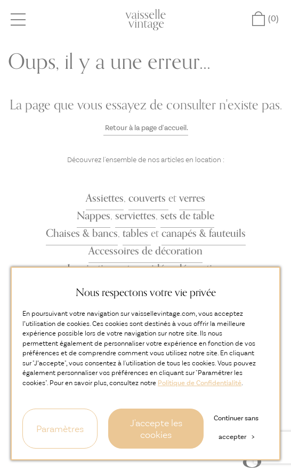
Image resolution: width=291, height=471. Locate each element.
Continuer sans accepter (236, 427)
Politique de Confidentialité (199, 383)
